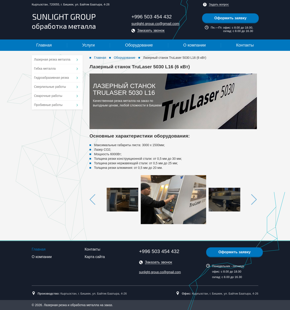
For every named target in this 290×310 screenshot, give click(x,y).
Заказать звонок (150, 30)
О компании (194, 45)
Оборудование (139, 45)
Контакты (245, 45)
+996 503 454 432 (151, 17)
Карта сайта (95, 257)
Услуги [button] (88, 45)
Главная (44, 45)
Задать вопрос (219, 4)
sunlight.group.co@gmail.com (155, 24)
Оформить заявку (230, 18)
